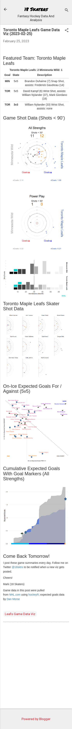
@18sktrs (17, 567)
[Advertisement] (36, 666)
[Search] (66, 10)
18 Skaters (36, 9)
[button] (66, 31)
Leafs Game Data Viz (20, 614)
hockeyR (33, 594)
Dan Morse (13, 599)
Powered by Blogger (36, 719)
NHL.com (14, 594)
